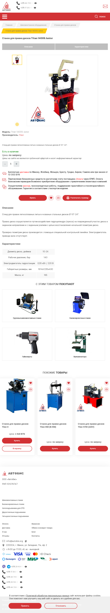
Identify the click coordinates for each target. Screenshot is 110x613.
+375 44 (29, 3)
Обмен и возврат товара (42, 528)
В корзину (17, 449)
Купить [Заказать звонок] (17, 441)
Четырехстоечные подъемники (15, 516)
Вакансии (36, 524)
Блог (34, 532)
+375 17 (28, 8)
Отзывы (5, 536)
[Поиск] (101, 17)
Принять (25, 606)
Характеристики (81, 47)
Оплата (79, 179)
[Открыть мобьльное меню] (4, 17)
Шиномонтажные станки (12, 500)
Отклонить (61, 606)
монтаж (26, 186)
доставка (24, 172)
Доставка (6, 528)
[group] (62, 90)
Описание (28, 47)
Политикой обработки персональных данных (47, 596)
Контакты (36, 536)
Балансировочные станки (13, 504)
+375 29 (19, 567)
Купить (33, 198)
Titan (21, 135)
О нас (4, 532)
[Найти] (96, 17)
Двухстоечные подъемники (13, 512)
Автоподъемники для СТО (13, 508)
